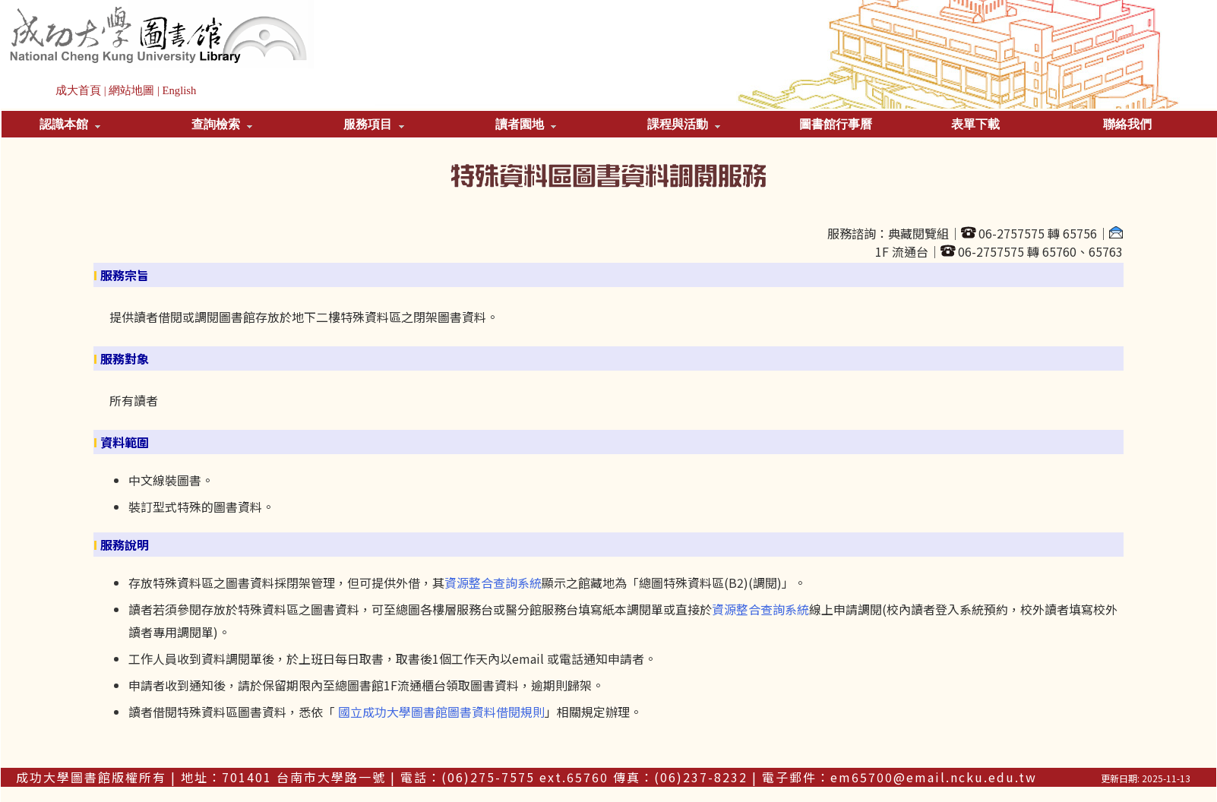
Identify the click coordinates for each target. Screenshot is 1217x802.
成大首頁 (78, 90)
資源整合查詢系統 (493, 582)
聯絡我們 (1127, 124)
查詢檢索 (221, 124)
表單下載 (975, 124)
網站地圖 (131, 90)
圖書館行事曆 (835, 124)
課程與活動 (683, 124)
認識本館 (70, 124)
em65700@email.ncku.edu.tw (933, 777)
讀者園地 (525, 124)
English (180, 90)
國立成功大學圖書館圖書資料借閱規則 (441, 712)
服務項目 (373, 124)
